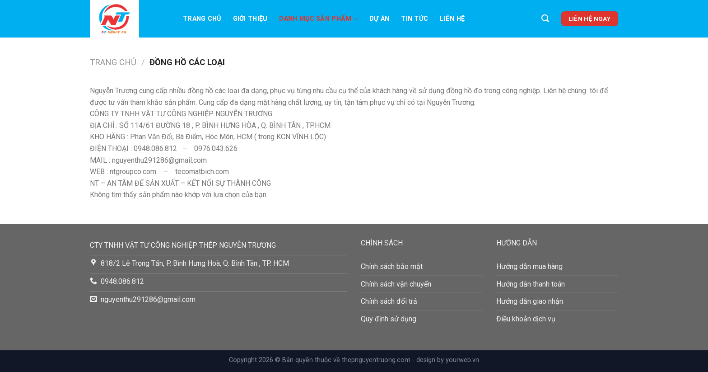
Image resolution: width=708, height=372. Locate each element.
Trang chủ (202, 19)
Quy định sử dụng (388, 319)
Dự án (379, 19)
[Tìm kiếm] (545, 18)
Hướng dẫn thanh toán (530, 284)
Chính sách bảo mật (392, 266)
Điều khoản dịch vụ (525, 319)
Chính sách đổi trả (389, 301)
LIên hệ (452, 19)
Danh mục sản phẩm (318, 18)
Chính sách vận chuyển (396, 284)
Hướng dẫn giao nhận (529, 301)
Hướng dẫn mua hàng (529, 266)
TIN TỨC (414, 19)
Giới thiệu (250, 19)
